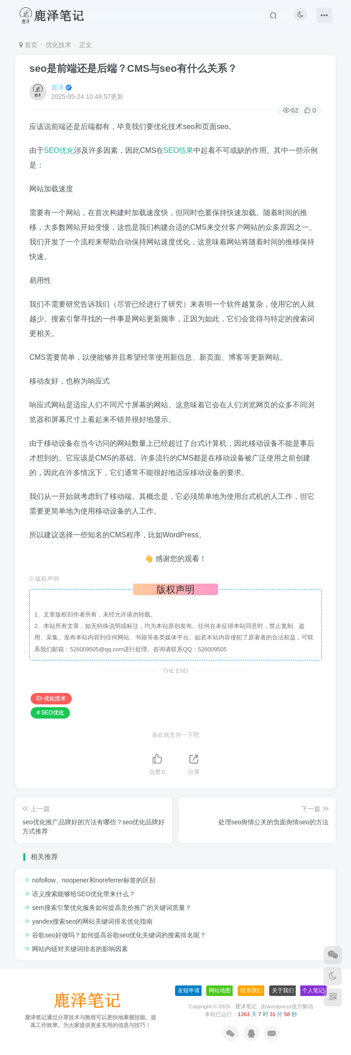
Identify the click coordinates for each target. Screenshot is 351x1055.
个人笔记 (313, 990)
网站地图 (220, 990)
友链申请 (189, 990)
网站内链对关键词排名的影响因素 (80, 948)
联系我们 (251, 990)
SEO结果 (179, 150)
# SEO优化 (50, 712)
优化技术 (58, 45)
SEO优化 (59, 150)
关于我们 (283, 990)
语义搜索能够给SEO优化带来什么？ (83, 894)
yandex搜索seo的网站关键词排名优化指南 (92, 921)
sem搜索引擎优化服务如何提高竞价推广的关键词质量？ (111, 907)
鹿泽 (57, 87)
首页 (28, 45)
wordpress (278, 1006)
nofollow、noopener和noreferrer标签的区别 (93, 880)
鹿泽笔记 (246, 1006)
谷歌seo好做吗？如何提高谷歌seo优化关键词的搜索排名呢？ (119, 935)
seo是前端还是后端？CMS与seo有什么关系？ (133, 68)
